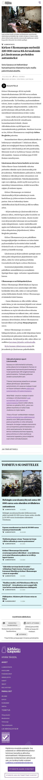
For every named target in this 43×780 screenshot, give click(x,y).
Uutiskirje (22, 634)
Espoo (4, 699)
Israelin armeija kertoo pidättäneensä (20, 417)
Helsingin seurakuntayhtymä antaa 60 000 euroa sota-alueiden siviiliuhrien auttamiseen (21, 503)
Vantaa (4, 706)
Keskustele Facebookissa (12, 624)
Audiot (4, 681)
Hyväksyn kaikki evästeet (21, 769)
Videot (4, 684)
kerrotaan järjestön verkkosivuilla (22, 342)
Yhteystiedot (6, 715)
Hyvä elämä (5, 670)
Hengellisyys (6, 677)
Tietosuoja (5, 722)
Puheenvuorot (7, 674)
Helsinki (4, 696)
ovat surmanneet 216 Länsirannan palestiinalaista (18, 400)
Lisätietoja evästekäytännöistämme (19, 763)
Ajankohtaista (7, 667)
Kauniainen (5, 703)
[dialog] (21, 762)
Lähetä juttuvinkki (32, 623)
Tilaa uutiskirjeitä (7, 725)
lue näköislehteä (9, 729)
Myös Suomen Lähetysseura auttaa (18, 346)
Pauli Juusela (19, 77)
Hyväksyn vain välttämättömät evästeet (21, 775)
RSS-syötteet (6, 687)
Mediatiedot (5, 718)
